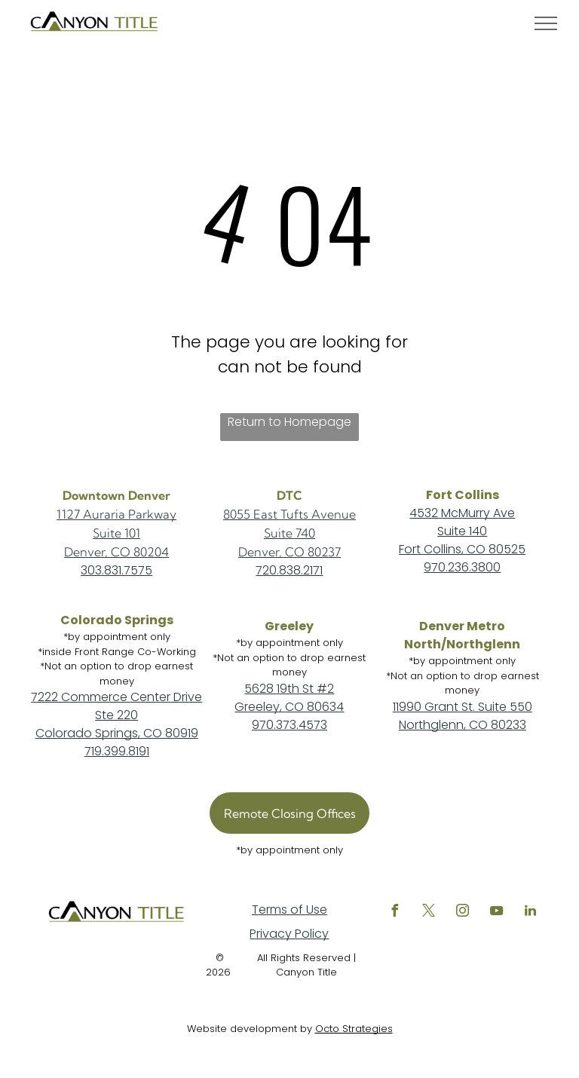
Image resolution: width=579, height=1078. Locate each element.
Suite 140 (462, 531)
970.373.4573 (289, 724)
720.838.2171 (289, 570)
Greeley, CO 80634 (289, 706)
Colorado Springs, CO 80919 (116, 733)
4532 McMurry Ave (462, 513)
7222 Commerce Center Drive (116, 697)
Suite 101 (116, 533)
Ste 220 (116, 715)
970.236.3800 (462, 567)
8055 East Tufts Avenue (289, 514)
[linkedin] (530, 912)
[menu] (545, 23)
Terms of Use (289, 909)
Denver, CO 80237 (289, 551)
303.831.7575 (116, 570)
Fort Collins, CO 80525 (462, 549)
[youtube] (496, 912)
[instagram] (462, 912)
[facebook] (394, 912)
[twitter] (428, 912)
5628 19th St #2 (289, 688)
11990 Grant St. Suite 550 (462, 706)
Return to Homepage (289, 421)
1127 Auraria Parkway (116, 514)
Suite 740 (289, 533)
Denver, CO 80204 (116, 551)
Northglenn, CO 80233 (462, 724)
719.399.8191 (116, 751)
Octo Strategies (354, 1028)
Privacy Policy (289, 933)
